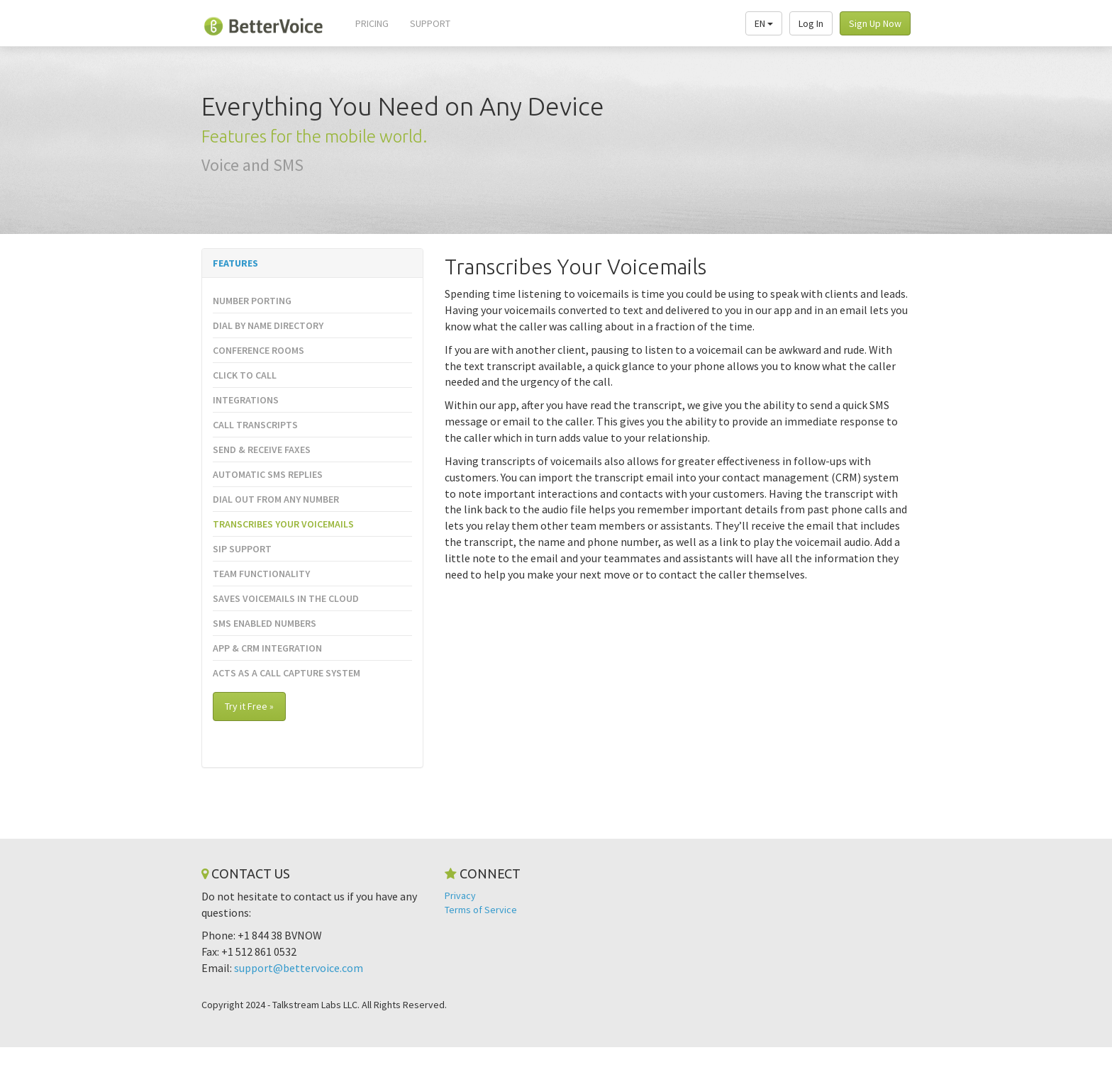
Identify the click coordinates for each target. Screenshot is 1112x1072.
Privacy (460, 895)
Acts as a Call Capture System (286, 672)
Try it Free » (249, 706)
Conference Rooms (258, 350)
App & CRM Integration (267, 648)
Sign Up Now (875, 23)
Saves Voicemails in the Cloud (286, 598)
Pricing (372, 23)
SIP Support (242, 548)
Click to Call (245, 375)
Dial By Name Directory (268, 325)
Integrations (246, 399)
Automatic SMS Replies (268, 474)
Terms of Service (481, 909)
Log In (811, 23)
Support (430, 23)
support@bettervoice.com (298, 968)
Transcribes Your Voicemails (283, 524)
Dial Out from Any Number (276, 499)
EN (764, 23)
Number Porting (252, 300)
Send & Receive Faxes (262, 449)
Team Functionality (261, 573)
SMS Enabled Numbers (264, 623)
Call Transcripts (255, 424)
